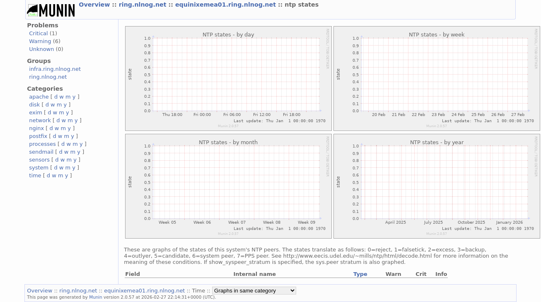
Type (360, 274)
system (38, 167)
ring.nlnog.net (144, 4)
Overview (95, 4)
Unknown (41, 49)
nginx (36, 128)
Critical (38, 33)
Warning (40, 41)
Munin (95, 297)
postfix (38, 136)
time (35, 175)
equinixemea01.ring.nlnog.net (226, 4)
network (40, 120)
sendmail (41, 152)
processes (42, 144)
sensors (39, 160)
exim (35, 112)
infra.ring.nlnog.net (55, 69)
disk (34, 104)
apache (38, 97)
